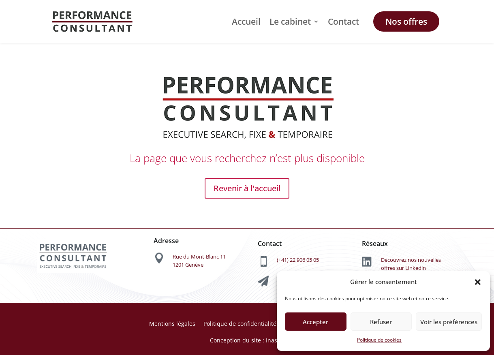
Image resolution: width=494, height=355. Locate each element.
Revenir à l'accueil (247, 188)
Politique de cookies (379, 339)
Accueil (246, 21)
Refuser (381, 322)
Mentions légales (172, 323)
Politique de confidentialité (239, 323)
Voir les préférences (448, 322)
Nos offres (406, 21)
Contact (343, 21)
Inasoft (274, 340)
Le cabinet (290, 21)
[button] (478, 282)
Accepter (315, 322)
